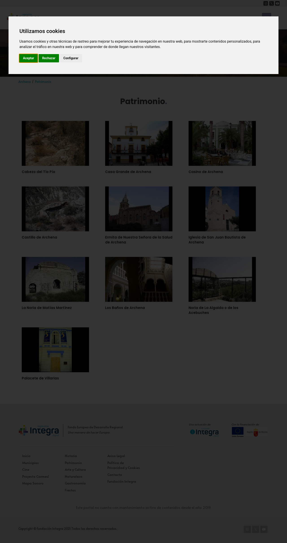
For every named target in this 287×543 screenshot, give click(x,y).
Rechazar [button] (48, 58)
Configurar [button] (70, 58)
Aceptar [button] (28, 58)
